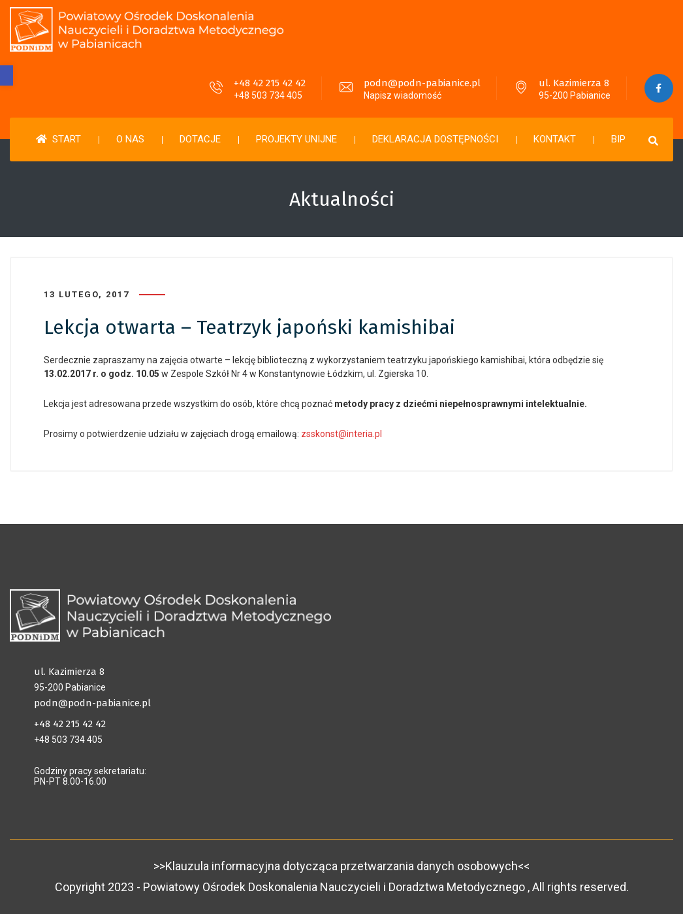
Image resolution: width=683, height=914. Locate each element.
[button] (6, 75)
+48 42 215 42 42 (269, 83)
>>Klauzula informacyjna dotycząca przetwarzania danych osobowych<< (341, 866)
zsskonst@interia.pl (341, 434)
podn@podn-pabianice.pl (421, 83)
